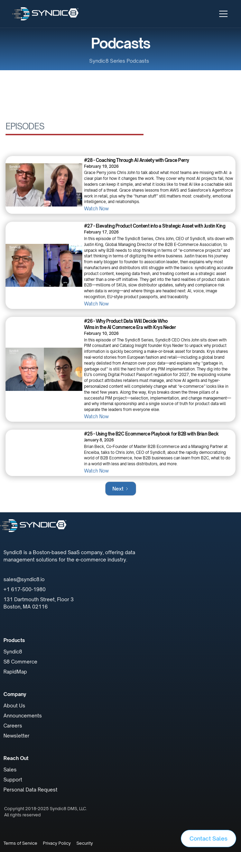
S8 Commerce (20, 662)
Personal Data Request (30, 790)
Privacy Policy (57, 843)
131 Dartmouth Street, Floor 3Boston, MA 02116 (38, 603)
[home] (45, 13)
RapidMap (15, 672)
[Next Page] (120, 489)
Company (14, 694)
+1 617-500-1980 (24, 589)
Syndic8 (12, 651)
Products (14, 640)
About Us (14, 705)
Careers (12, 726)
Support (12, 779)
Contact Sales (208, 838)
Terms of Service (20, 843)
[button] (222, 14)
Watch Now (96, 208)
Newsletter (16, 736)
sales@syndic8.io (24, 579)
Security (84, 843)
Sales (10, 769)
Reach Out (15, 758)
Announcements (22, 715)
